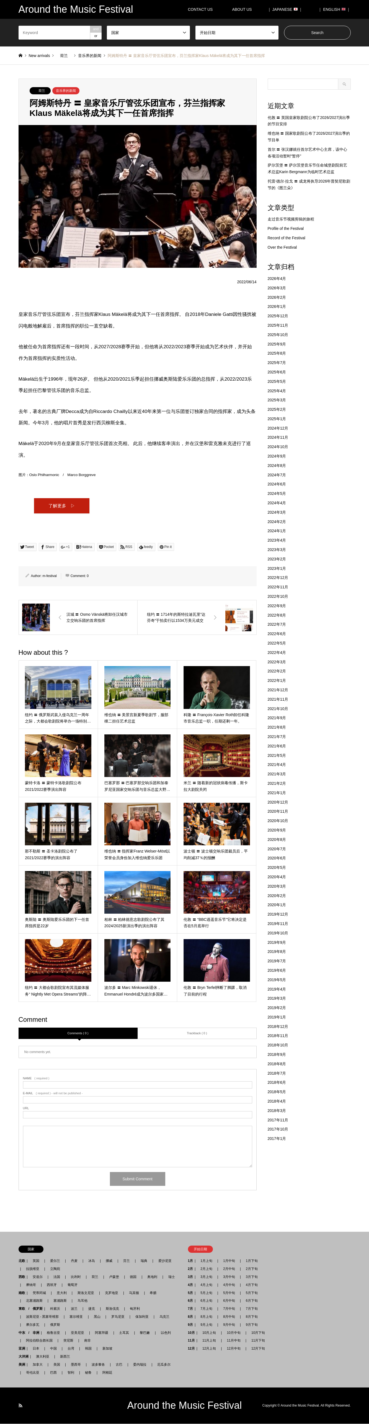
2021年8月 (277, 727)
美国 (56, 1365)
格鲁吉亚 (53, 1333)
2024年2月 (277, 521)
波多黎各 (98, 1365)
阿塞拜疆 (102, 1333)
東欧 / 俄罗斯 (31, 1309)
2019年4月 (277, 989)
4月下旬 (250, 1285)
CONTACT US (200, 9)
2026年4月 (277, 278)
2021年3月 (277, 774)
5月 (190, 1293)
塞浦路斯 (60, 1301)
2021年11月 (278, 699)
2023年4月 (277, 540)
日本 (36, 1349)
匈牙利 (135, 1309)
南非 (87, 1341)
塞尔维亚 (76, 1317)
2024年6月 (277, 484)
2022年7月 (277, 624)
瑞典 (144, 1261)
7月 (190, 1309)
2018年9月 (277, 1054)
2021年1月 (277, 793)
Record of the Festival (286, 238)
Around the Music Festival (184, 1405)
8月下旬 (250, 1317)
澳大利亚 (43, 1357)
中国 (53, 1349)
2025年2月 (277, 409)
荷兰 (41, 91)
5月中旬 (229, 1293)
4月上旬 (206, 1285)
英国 (36, 1261)
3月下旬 (251, 1277)
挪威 (109, 1261)
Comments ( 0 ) (78, 1033)
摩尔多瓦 (33, 1325)
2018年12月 (278, 1026)
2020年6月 (277, 858)
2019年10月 (278, 933)
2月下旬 (250, 1269)
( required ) (36, 1078)
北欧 (22, 1261)
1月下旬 (251, 1261)
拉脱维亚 (33, 1269)
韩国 (88, 1349)
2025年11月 (278, 325)
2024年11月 (278, 437)
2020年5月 (277, 867)
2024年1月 (277, 531)
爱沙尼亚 (165, 1261)
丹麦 (74, 1261)
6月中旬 (229, 1301)
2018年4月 (277, 1101)
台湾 (71, 1349)
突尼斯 (68, 1341)
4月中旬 (229, 1285)
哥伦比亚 (33, 1373)
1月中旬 (229, 1261)
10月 (191, 1333)
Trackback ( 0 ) (197, 1033)
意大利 (61, 1293)
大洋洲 (24, 1357)
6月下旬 (250, 1301)
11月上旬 (209, 1341)
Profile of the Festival (286, 228)
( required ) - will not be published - (53, 1093)
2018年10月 (278, 1045)
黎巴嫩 (144, 1333)
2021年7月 (277, 736)
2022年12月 (278, 577)
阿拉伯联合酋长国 (39, 1341)
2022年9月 (277, 606)
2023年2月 (277, 559)
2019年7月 (277, 961)
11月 (191, 1341)
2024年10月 (278, 447)
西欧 (22, 1277)
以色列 (166, 1333)
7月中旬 (229, 1309)
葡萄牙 (72, 1285)
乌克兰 (164, 1317)
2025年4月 (277, 391)
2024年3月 (277, 512)
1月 (190, 1261)
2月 (190, 1269)
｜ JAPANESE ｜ (285, 9)
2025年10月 (278, 334)
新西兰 (65, 1357)
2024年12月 (278, 428)
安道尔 (37, 1277)
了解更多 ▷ (61, 505)
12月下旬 (256, 1349)
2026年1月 (277, 306)
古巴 (119, 1365)
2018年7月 (277, 1073)
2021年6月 (277, 746)
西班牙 (51, 1285)
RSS (20, 1406)
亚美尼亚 (77, 1333)
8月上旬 (206, 1317)
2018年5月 (277, 1092)
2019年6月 (277, 970)
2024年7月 (277, 475)
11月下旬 (256, 1341)
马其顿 (134, 1293)
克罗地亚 (112, 1293)
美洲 (22, 1365)
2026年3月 (277, 288)
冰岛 (91, 1261)
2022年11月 (278, 587)
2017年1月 (277, 1138)
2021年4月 (277, 764)
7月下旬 (250, 1309)
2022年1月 (277, 680)
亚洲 (22, 1349)
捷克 (91, 1309)
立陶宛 (55, 1269)
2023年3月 (277, 549)
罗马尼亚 (118, 1317)
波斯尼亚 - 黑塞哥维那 (42, 1317)
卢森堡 (114, 1277)
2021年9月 (277, 718)
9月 (190, 1325)
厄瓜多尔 (164, 1365)
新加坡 (107, 1349)
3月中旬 (229, 1277)
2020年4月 (277, 877)
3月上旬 (206, 1277)
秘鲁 (88, 1373)
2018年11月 (278, 1035)
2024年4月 (277, 503)
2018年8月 (277, 1064)
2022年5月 (277, 643)
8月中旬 (229, 1317)
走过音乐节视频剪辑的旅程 (291, 219)
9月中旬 (229, 1325)
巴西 (53, 1373)
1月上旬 (206, 1261)
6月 (190, 1301)
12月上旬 (209, 1349)
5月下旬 (250, 1293)
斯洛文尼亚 (85, 1293)
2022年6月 (277, 634)
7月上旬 (206, 1309)
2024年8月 (277, 465)
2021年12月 (278, 690)
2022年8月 (277, 615)
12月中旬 (233, 1349)
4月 (190, 1285)
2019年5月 (277, 980)
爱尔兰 (55, 1261)
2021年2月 (277, 783)
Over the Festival (282, 247)
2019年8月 (277, 951)
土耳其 (124, 1333)
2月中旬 (229, 1269)
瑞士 (171, 1277)
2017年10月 (278, 1129)
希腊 (153, 1293)
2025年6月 (277, 372)
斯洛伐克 (112, 1309)
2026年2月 (277, 297)
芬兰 (126, 1261)
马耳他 (82, 1301)
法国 (56, 1277)
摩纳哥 (31, 1285)
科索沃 (55, 1309)
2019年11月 (278, 923)
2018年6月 (277, 1082)
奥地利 (152, 1277)
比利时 (76, 1277)
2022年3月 (277, 662)
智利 (71, 1373)
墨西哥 (76, 1365)
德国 (133, 1277)
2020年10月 (278, 820)
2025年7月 (277, 362)
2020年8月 (277, 839)
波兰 (74, 1309)
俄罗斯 (55, 1325)
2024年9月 (277, 456)
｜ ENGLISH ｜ (334, 9)
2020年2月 (277, 895)
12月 (191, 1349)
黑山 (97, 1317)
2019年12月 (278, 914)
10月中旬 (233, 1333)
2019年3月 (277, 998)
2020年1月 (277, 905)
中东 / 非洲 (29, 1333)
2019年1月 (277, 1017)
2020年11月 (278, 811)
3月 (190, 1277)
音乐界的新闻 (66, 91)
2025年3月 (277, 400)
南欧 (22, 1293)
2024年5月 (277, 493)
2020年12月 (278, 802)
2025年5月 (277, 381)
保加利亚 (142, 1317)
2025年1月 (277, 419)
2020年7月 (277, 849)
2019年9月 (277, 942)
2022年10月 (278, 596)
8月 (190, 1317)
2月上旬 (206, 1269)
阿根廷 (107, 1373)
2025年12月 (278, 316)
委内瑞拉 (140, 1365)
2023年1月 (277, 568)
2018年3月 (277, 1110)
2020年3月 (277, 886)
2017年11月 (278, 1120)
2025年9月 (277, 344)
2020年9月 (277, 830)
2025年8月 (277, 353)
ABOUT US (244, 9)
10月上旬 (209, 1333)
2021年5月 (277, 755)
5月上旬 (206, 1293)
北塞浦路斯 (34, 1301)
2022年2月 (277, 671)
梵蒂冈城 (39, 1293)
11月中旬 (233, 1341)
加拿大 (37, 1365)
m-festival (50, 576)
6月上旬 (206, 1301)
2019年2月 (277, 1007)
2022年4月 (277, 652)
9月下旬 (250, 1325)
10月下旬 (256, 1333)
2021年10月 (278, 708)
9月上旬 (206, 1325)
